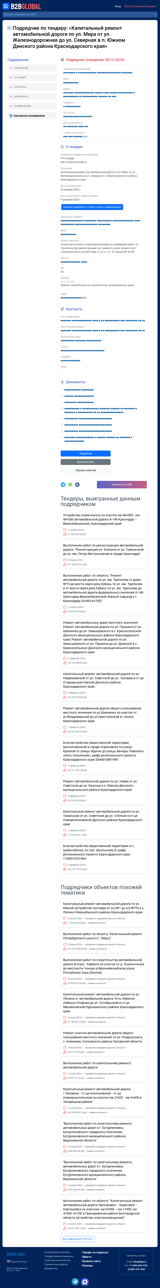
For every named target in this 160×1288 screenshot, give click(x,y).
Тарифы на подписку (95, 1252)
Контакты (20, 87)
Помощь (87, 1265)
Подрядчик (21, 68)
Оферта (86, 1256)
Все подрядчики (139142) (77, 1238)
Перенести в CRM (122, 484)
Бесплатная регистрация (140, 6)
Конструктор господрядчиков (29, 115)
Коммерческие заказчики (57, 1252)
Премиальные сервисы (56, 1264)
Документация (85, 461)
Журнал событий (86, 470)
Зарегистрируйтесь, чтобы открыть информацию (92, 206)
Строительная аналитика (57, 1260)
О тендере (20, 77)
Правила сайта (91, 1261)
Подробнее (85, 453)
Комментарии (22, 106)
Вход (118, 6)
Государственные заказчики (58, 1256)
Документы (21, 96)
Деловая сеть (51, 1268)
